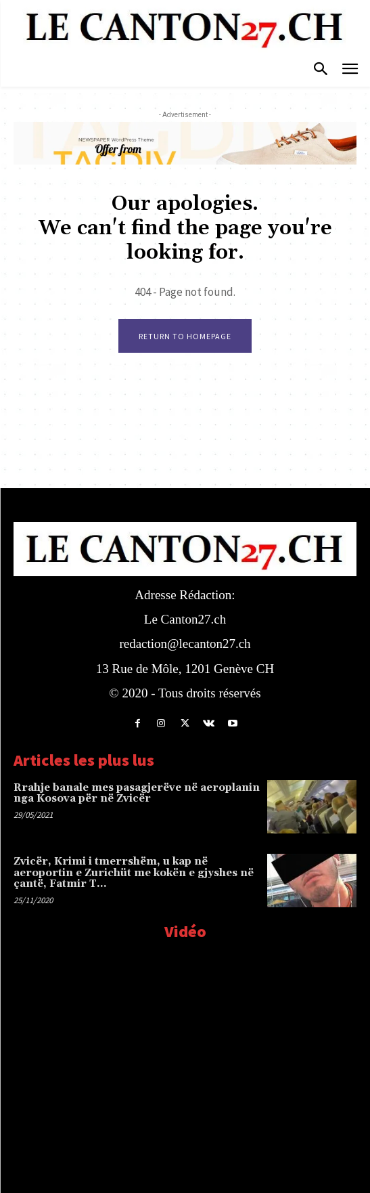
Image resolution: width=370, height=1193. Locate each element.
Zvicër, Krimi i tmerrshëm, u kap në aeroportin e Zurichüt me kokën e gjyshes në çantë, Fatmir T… (134, 872)
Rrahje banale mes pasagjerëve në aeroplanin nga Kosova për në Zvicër (137, 793)
